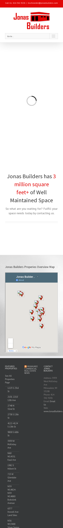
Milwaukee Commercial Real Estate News (31, 369)
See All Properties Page (10, 379)
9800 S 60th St (13, 434)
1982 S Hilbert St (12, 467)
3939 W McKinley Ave (12, 444)
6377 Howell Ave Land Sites (13, 512)
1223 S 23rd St (13, 390)
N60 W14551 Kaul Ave (12, 456)
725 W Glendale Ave (12, 477)
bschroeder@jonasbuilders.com (43, 3)
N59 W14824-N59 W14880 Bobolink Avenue (12, 494)
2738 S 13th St (13, 416)
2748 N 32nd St (11, 407)
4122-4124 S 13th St (13, 425)
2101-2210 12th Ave (13, 398)
